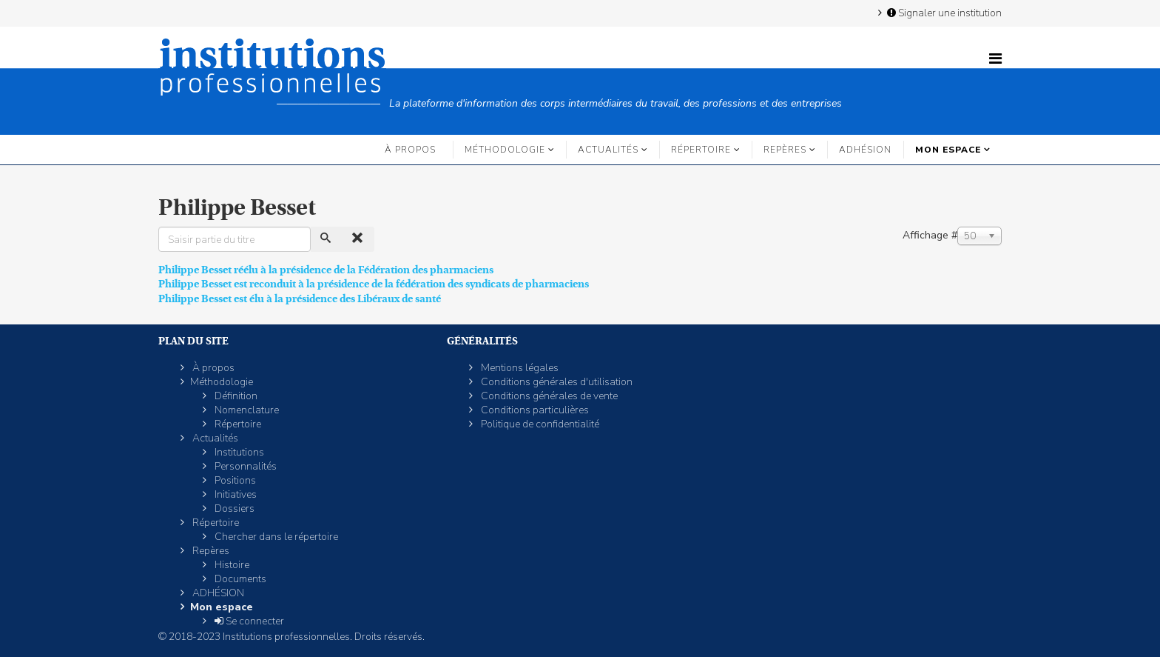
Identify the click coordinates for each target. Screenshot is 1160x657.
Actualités (608, 150)
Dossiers (233, 508)
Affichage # (930, 235)
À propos (410, 150)
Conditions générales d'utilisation (556, 382)
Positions (234, 480)
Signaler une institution (943, 12)
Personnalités (244, 466)
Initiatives (234, 494)
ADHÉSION (865, 150)
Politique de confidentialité (539, 424)
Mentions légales (519, 368)
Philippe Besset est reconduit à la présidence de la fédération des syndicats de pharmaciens (373, 284)
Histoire (230, 565)
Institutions (238, 452)
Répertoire (701, 150)
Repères (784, 150)
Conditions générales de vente (548, 396)
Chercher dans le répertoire (275, 537)
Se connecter (248, 621)
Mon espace (948, 150)
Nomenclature (245, 410)
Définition (234, 396)
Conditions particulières (534, 410)
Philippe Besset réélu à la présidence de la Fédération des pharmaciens (325, 269)
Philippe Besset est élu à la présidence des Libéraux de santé (299, 298)
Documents (239, 579)
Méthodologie (505, 150)
